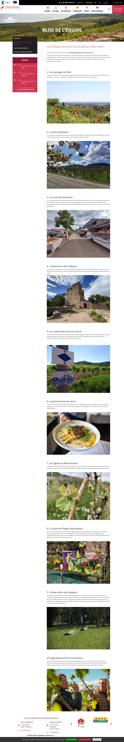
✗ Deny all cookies (84, 739)
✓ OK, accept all (71, 739)
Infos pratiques (97, 11)
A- (100, 2)
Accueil (47, 11)
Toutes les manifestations (25, 89)
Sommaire (17, 38)
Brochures (89, 2)
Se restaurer (66, 11)
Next (110, 723)
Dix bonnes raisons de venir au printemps (23, 43)
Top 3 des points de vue (21, 48)
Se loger (55, 11)
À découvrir (77, 11)
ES (120, 2)
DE (116, 2)
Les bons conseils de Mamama (23, 52)
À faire (86, 11)
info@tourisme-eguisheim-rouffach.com (40, 735)
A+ (99, 2)
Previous (71, 723)
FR (113, 2)
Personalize (97, 739)
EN (118, 2)
